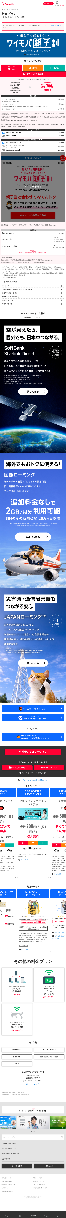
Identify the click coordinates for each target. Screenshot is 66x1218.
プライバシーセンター (39, 1184)
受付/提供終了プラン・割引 (49, 1057)
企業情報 (4, 1188)
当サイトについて (6, 1178)
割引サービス (16, 1050)
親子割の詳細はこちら (33, 54)
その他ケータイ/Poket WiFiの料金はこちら (33, 780)
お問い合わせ (49, 1166)
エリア (17, 1064)
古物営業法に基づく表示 (8, 1191)
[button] (31, 1131)
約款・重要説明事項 (7, 1181)
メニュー (62, 5)
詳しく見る (23, 860)
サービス (46, 1216)
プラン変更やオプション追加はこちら (33, 773)
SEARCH (62, 1137)
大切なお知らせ (56, 25)
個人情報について (37, 1181)
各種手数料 (16, 1057)
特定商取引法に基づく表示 (40, 1188)
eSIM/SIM (33, 1216)
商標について (36, 1178)
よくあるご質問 (17, 1166)
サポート (59, 1216)
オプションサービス (49, 1050)
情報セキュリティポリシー (8, 1184)
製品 (20, 1216)
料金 (6, 1216)
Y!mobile (8, 3)
